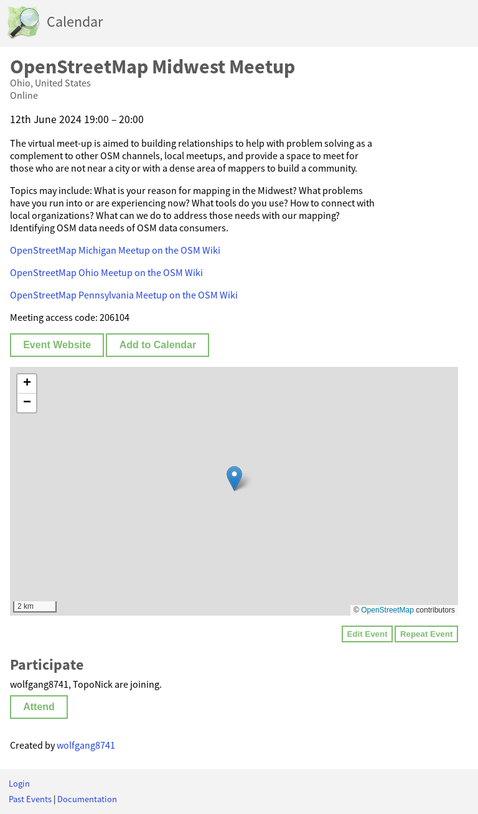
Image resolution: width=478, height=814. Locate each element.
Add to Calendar (158, 345)
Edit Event (367, 634)
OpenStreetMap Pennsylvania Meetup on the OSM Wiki (124, 295)
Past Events (30, 799)
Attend (39, 706)
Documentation (87, 799)
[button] (234, 478)
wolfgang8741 (86, 745)
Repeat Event (426, 634)
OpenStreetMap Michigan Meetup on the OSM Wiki (115, 250)
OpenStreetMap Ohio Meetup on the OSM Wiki (106, 272)
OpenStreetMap (387, 610)
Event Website (57, 345)
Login (19, 783)
